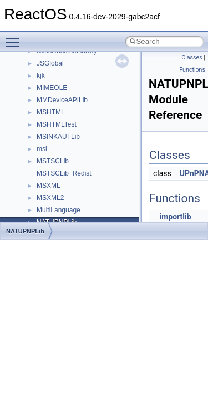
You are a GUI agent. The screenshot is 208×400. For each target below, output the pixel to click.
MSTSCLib (53, 161)
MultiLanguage (58, 210)
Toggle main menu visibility (15, 37)
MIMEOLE (52, 88)
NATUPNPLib (25, 231)
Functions (192, 69)
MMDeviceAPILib (62, 100)
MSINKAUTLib (58, 137)
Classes (191, 57)
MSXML (48, 185)
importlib (175, 216)
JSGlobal (50, 63)
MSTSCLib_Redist (64, 173)
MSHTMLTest (57, 124)
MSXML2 (50, 198)
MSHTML (51, 112)
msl (42, 149)
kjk (41, 75)
